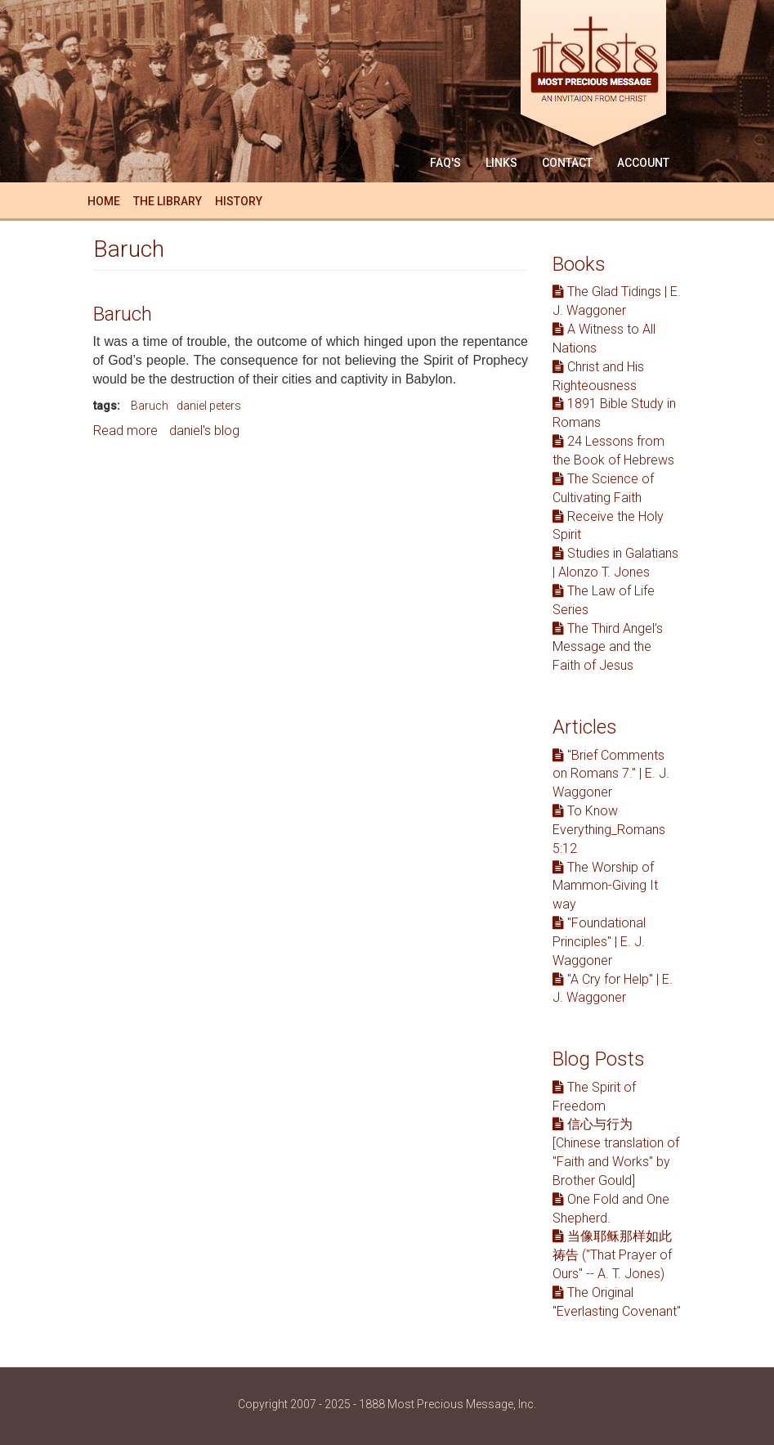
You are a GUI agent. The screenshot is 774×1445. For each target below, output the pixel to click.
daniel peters (209, 405)
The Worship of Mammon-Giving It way (605, 886)
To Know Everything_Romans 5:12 (609, 829)
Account (643, 162)
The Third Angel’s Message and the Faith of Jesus (608, 647)
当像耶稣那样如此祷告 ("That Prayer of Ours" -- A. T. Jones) (612, 1254)
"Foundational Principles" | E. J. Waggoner (599, 941)
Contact (567, 162)
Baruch (122, 314)
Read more (125, 430)
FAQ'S (445, 162)
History (238, 201)
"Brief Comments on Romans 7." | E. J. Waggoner (611, 774)
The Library (167, 201)
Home (103, 201)
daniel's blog (204, 430)
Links (501, 162)
